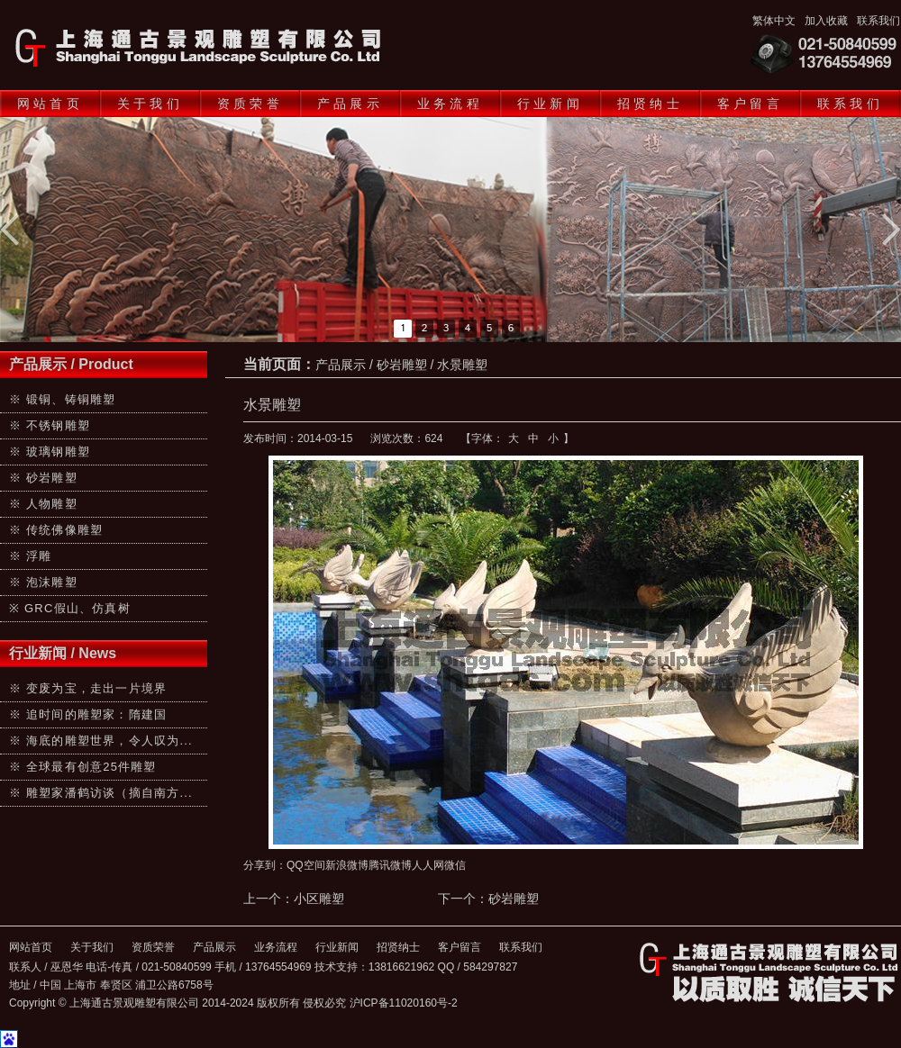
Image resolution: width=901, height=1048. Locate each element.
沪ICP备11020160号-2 (404, 1003)
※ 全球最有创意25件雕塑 (83, 766)
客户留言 (750, 103)
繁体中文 (774, 20)
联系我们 (878, 20)
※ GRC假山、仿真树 (70, 608)
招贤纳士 (650, 103)
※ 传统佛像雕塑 (56, 530)
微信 (455, 865)
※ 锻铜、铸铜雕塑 (62, 399)
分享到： (265, 865)
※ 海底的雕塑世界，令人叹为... (101, 740)
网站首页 (50, 103)
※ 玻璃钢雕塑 (49, 451)
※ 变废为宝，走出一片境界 (88, 688)
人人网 (428, 865)
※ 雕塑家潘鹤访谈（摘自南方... (101, 793)
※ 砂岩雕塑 (43, 477)
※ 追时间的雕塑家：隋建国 (88, 714)
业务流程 (450, 103)
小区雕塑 (319, 898)
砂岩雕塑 (402, 364)
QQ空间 (306, 865)
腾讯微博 (390, 865)
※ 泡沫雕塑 (43, 582)
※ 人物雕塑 (43, 503)
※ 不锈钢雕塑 (49, 425)
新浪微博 (347, 865)
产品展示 (350, 103)
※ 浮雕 (30, 556)
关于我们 (150, 103)
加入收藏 (826, 20)
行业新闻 (550, 103)
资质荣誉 (250, 103)
